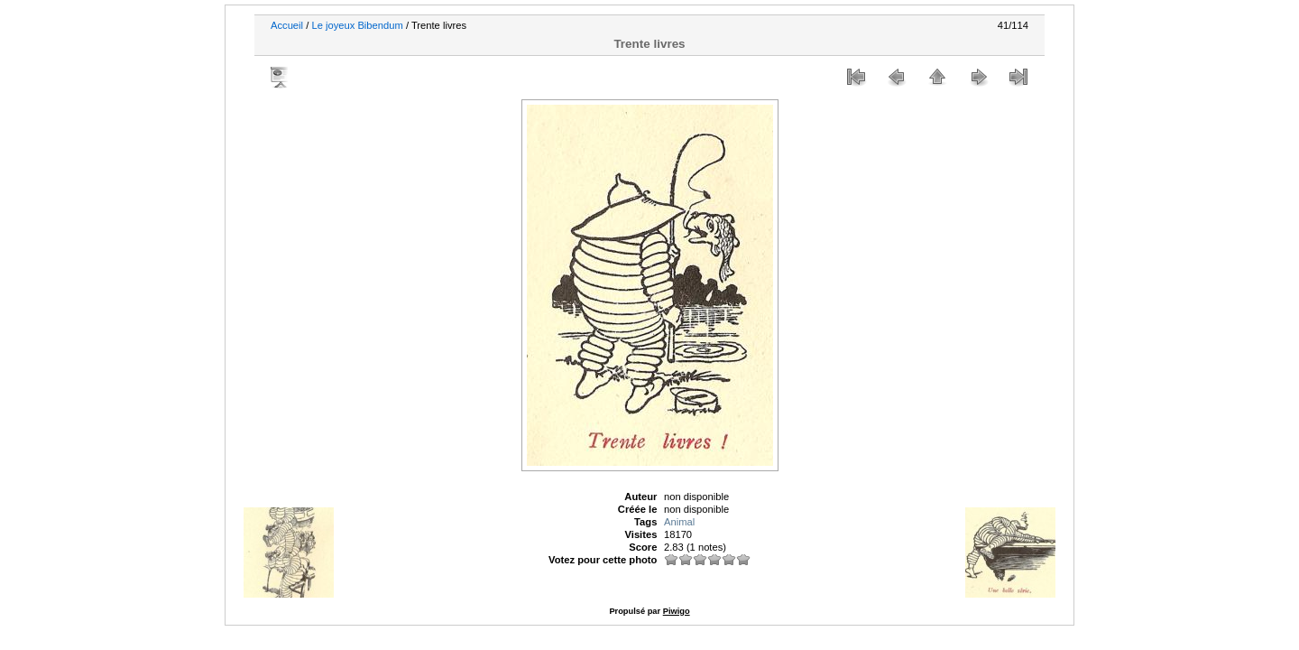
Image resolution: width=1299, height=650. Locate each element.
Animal (679, 521)
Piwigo (676, 611)
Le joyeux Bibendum (356, 25)
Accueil (287, 25)
